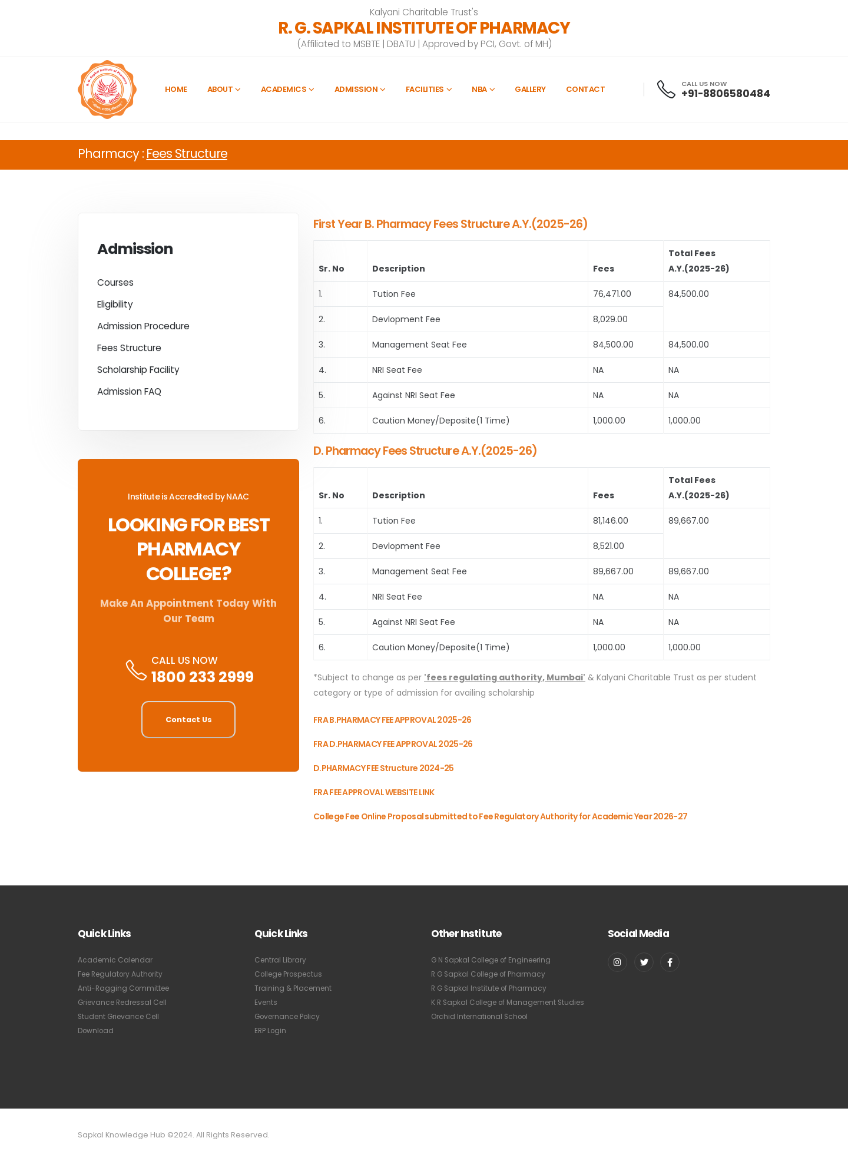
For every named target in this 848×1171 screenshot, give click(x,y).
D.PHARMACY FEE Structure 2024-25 (383, 778)
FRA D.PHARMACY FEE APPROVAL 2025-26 (393, 754)
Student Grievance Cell (121, 1016)
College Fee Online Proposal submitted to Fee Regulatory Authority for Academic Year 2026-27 (500, 826)
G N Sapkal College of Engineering (496, 960)
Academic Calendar (116, 960)
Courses (115, 286)
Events (266, 1002)
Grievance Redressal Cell (126, 1002)
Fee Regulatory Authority (124, 974)
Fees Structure (129, 351)
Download (97, 1031)
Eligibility (115, 308)
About (220, 89)
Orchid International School (483, 1031)
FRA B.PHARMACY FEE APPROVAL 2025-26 (392, 730)
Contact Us (188, 723)
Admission (356, 89)
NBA (479, 89)
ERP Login (271, 1031)
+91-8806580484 (725, 94)
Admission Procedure (143, 329)
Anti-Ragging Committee (125, 988)
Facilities (425, 89)
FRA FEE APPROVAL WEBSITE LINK (374, 802)
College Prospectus (292, 974)
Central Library (282, 960)
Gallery (530, 89)
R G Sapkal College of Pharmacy (492, 974)
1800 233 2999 (202, 681)
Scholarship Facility (138, 373)
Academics (284, 89)
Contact (585, 89)
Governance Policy (290, 1016)
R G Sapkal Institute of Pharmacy (491, 988)
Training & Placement (295, 988)
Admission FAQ (129, 395)
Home (176, 89)
